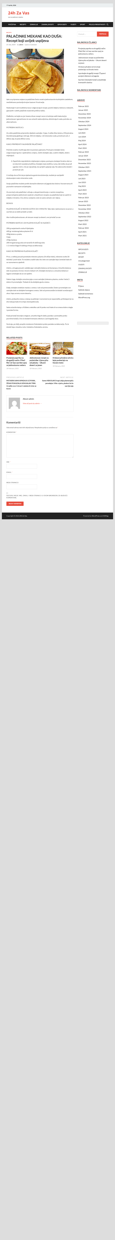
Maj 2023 (82, 186)
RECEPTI (23, 24)
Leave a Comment (31, 45)
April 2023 (82, 190)
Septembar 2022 (84, 216)
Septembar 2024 (84, 125)
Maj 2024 (82, 140)
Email (9, 472)
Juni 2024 (82, 137)
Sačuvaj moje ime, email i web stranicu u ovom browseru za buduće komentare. (37, 497)
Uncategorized (84, 261)
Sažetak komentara (85, 294)
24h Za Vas (18, 13)
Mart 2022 (82, 224)
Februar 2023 (83, 197)
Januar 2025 (83, 110)
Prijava (81, 286)
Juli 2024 (81, 133)
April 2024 (82, 144)
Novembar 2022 (84, 209)
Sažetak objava (84, 290)
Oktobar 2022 (83, 213)
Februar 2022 (83, 228)
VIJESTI (73, 24)
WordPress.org (84, 297)
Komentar (11, 432)
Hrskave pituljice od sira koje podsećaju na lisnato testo (63, 360)
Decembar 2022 (84, 205)
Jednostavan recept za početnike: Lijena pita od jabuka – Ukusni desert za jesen (39, 361)
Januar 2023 (83, 201)
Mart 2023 (82, 194)
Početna (12, 24)
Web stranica (12, 482)
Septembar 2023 (84, 171)
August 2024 (83, 129)
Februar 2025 (83, 106)
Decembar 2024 (84, 114)
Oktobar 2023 (83, 167)
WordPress (96, 516)
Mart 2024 (82, 148)
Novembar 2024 (84, 118)
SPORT (82, 24)
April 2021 (82, 232)
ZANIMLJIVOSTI (48, 24)
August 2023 (83, 175)
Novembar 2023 (84, 163)
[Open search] (107, 24)
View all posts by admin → (32, 403)
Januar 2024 (83, 156)
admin (21, 45)
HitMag (105, 516)
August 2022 (83, 220)
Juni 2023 (82, 182)
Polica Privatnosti (97, 24)
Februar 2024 (83, 152)
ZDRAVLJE (34, 24)
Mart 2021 (82, 235)
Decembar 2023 (84, 159)
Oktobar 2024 (83, 121)
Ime (8, 462)
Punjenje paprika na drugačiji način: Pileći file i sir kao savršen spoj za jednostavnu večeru (16, 361)
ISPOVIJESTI (62, 24)
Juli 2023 (81, 178)
